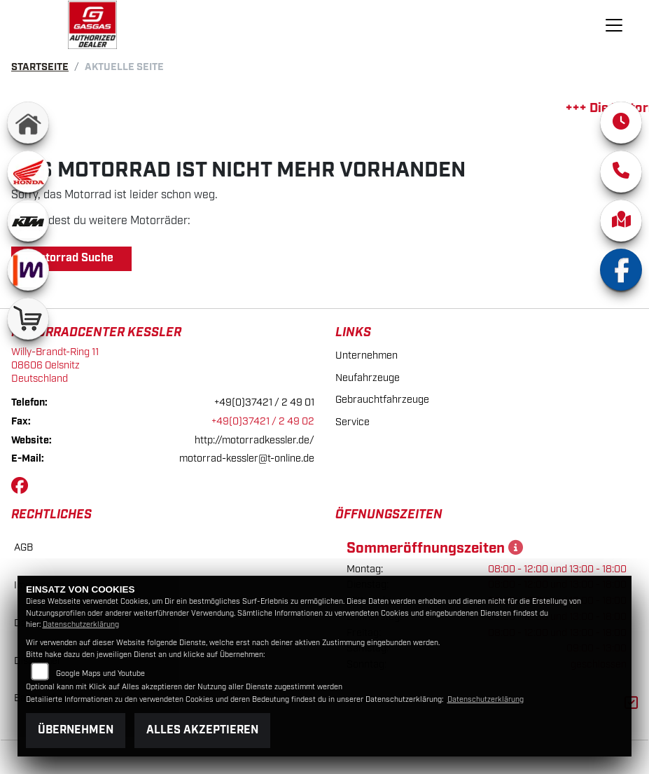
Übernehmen (75, 730)
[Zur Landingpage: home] (28, 123)
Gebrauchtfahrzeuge (382, 399)
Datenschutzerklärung (81, 625)
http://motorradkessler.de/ (254, 440)
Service (352, 422)
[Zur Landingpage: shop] (28, 319)
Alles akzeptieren (202, 730)
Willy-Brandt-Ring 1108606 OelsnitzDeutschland (55, 365)
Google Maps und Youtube (100, 674)
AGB (23, 547)
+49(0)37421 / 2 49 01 (264, 402)
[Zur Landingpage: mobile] (28, 270)
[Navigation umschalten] (614, 25)
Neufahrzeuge (367, 378)
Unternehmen (366, 355)
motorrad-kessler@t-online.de (246, 458)
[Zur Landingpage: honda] (28, 172)
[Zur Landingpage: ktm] (28, 221)
